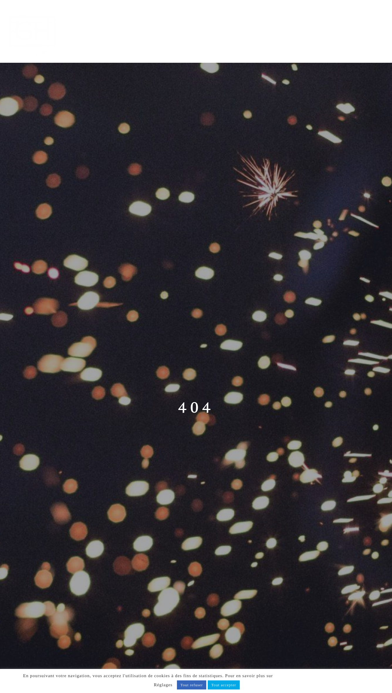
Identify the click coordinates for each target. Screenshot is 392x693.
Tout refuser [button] (191, 685)
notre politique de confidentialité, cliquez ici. (321, 675)
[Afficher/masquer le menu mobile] (380, 14)
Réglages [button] (163, 684)
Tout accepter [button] (223, 685)
